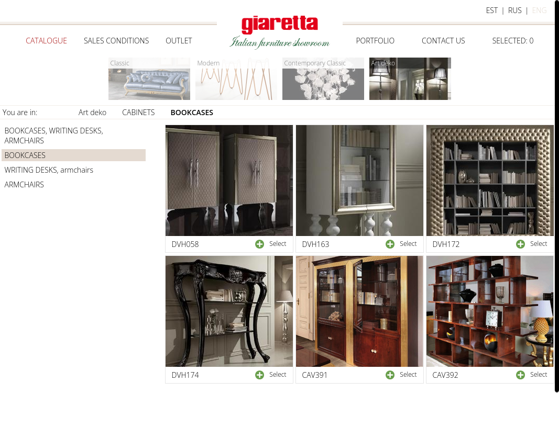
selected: (513, 41)
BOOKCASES (192, 112)
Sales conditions (116, 41)
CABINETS (138, 112)
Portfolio (375, 41)
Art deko (92, 112)
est (492, 10)
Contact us (443, 41)
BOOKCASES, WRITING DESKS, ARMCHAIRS (54, 135)
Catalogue (46, 41)
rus (515, 10)
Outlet (179, 41)
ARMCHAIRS (24, 184)
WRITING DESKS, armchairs (49, 170)
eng (539, 10)
